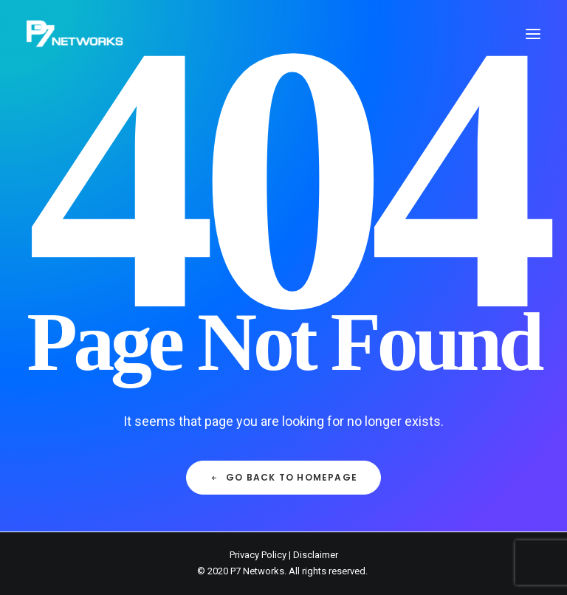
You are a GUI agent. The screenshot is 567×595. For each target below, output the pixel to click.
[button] (533, 33)
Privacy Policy (258, 554)
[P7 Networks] (75, 33)
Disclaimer (315, 554)
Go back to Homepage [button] (283, 477)
